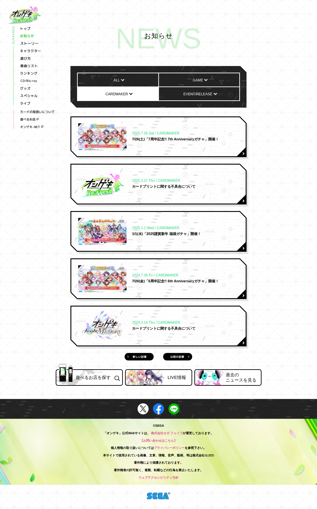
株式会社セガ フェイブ (167, 433)
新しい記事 (139, 356)
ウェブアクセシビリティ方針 (158, 477)
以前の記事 (177, 356)
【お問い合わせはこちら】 (158, 440)
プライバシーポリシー (169, 448)
